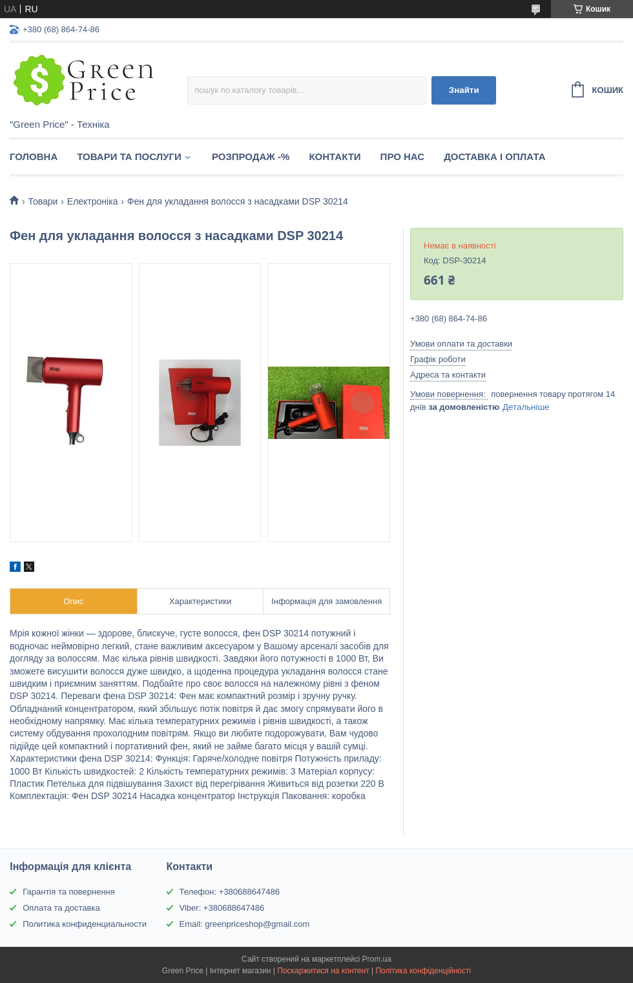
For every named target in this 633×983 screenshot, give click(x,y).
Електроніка (92, 201)
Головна (33, 156)
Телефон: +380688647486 (230, 892)
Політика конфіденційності (423, 970)
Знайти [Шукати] (464, 90)
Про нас (402, 156)
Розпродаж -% (251, 156)
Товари (42, 201)
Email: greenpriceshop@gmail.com (245, 924)
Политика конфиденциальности (85, 924)
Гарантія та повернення (69, 892)
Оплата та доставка (61, 908)
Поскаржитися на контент (323, 970)
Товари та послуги (129, 156)
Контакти (334, 156)
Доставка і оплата (494, 156)
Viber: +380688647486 (222, 908)
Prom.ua (376, 959)
